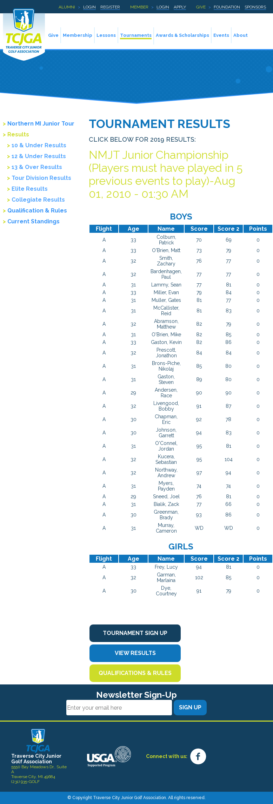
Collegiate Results (38, 199)
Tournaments (136, 35)
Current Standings (33, 221)
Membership (77, 35)
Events (221, 35)
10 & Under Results (39, 145)
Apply (180, 7)
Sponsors (255, 7)
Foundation (227, 7)
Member (139, 7)
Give (201, 7)
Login (89, 7)
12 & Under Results (39, 156)
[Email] (119, 707)
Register (110, 7)
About (240, 35)
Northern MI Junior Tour (40, 123)
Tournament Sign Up (135, 633)
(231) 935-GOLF (25, 781)
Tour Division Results (41, 178)
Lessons (106, 35)
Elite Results (30, 188)
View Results (135, 653)
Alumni (67, 7)
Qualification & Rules (37, 210)
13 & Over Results (37, 167)
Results (18, 134)
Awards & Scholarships (182, 35)
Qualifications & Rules (135, 673)
